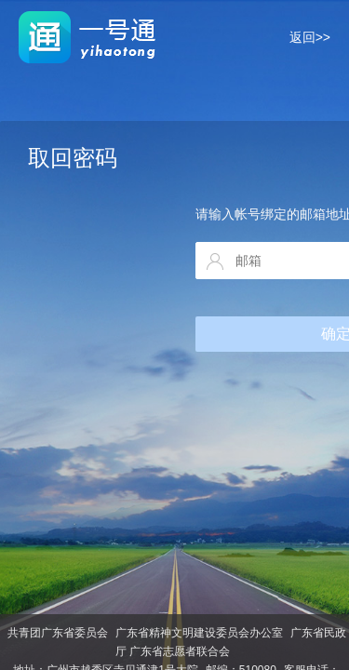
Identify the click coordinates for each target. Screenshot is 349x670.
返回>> (309, 37)
